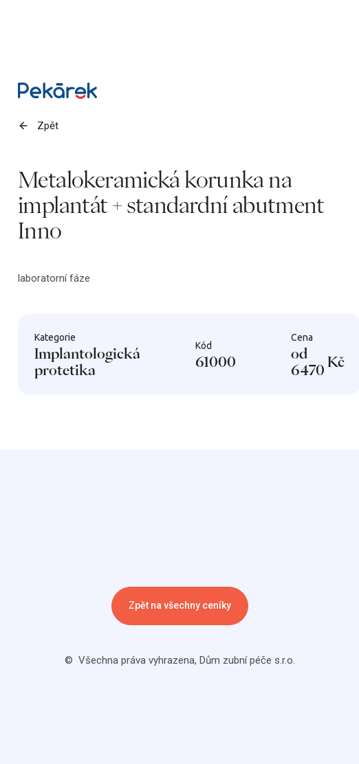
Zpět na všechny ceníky (180, 605)
